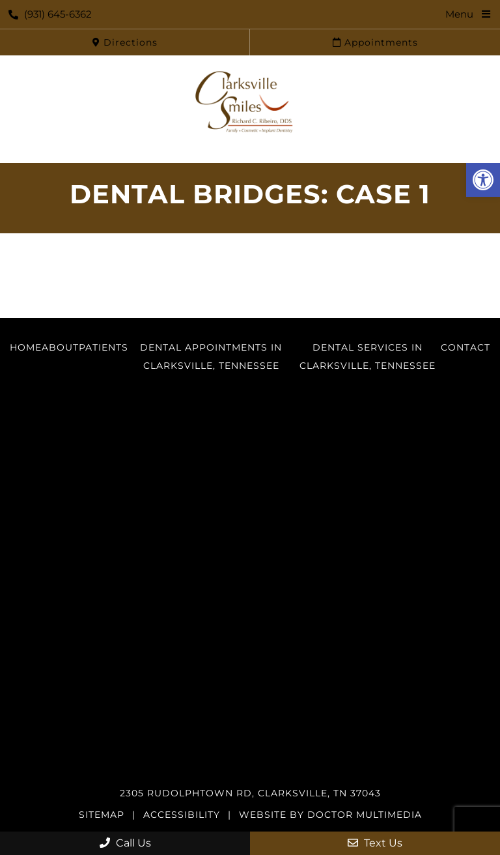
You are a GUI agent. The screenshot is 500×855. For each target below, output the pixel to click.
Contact (465, 347)
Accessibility (181, 814)
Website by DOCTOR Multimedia (330, 814)
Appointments (375, 42)
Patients (103, 347)
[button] (483, 180)
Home (26, 347)
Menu (459, 14)
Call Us (125, 843)
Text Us (375, 843)
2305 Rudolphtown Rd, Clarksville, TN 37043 (250, 793)
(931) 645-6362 (50, 14)
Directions (125, 42)
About (60, 347)
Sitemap (101, 814)
